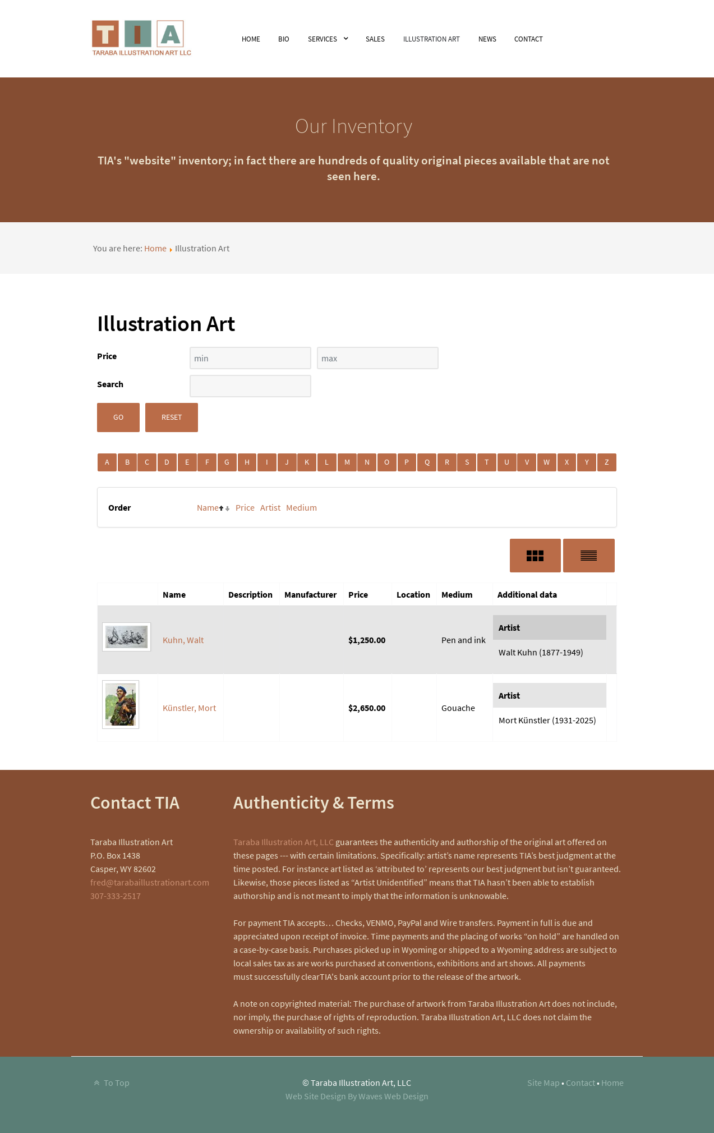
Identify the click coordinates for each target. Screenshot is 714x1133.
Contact (580, 1082)
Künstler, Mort (189, 707)
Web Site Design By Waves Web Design (357, 1096)
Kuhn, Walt (183, 639)
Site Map (543, 1082)
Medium (301, 507)
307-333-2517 (115, 895)
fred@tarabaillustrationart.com (149, 882)
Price (245, 507)
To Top (110, 1082)
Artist (270, 507)
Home (155, 248)
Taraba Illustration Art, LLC (283, 841)
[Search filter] (250, 386)
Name (208, 507)
